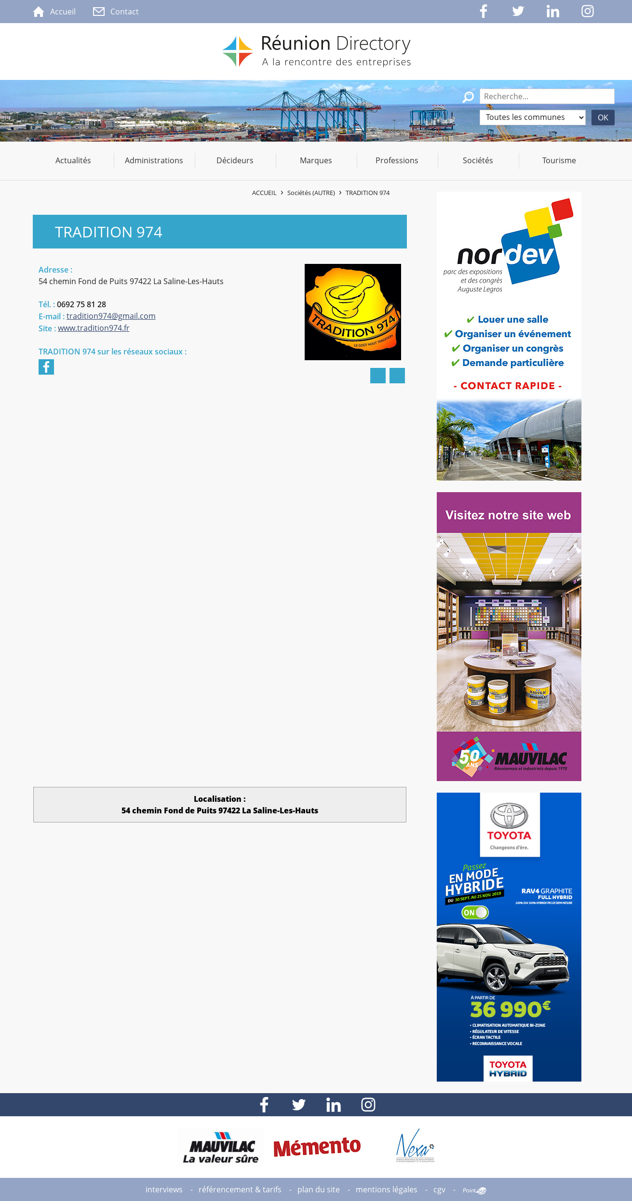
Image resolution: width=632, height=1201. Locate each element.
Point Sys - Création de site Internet (474, 1191)
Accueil (264, 192)
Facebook (46, 367)
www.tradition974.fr (94, 328)
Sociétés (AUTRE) (311, 192)
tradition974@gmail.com (111, 316)
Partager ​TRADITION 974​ (397, 375)
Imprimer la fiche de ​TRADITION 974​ (378, 375)
